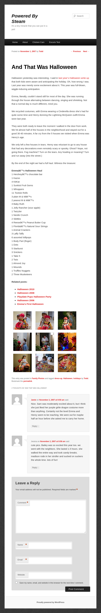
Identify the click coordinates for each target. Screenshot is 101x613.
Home (15, 42)
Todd (41, 51)
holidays (77, 378)
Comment (23, 503)
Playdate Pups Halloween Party (34, 296)
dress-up (58, 378)
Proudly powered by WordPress (50, 602)
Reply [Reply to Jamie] (35, 426)
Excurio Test (54, 42)
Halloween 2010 (25, 289)
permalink (27, 381)
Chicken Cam (38, 42)
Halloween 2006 (25, 300)
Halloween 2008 (25, 293)
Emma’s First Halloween (30, 304)
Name (22, 545)
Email (22, 560)
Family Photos (38, 378)
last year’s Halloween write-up (74, 78)
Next (86, 51)
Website (21, 575)
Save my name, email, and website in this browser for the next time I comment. (51, 583)
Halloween (67, 378)
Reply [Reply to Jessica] (35, 467)
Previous (76, 51)
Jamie (33, 400)
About (25, 42)
